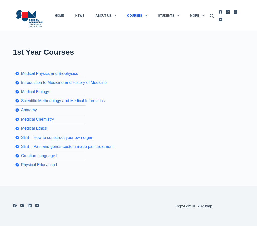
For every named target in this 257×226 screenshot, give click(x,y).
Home (59, 15)
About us (107, 16)
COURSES (138, 16)
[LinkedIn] (228, 12)
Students (169, 16)
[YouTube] (220, 19)
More (198, 16)
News (79, 15)
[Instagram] (235, 12)
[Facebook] (220, 12)
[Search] (212, 16)
